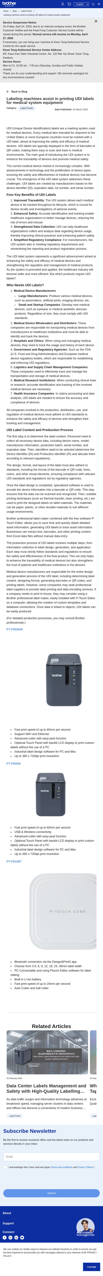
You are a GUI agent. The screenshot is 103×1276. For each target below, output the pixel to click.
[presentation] (28, 1179)
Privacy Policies (85, 1167)
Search (93, 4)
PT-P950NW (15, 629)
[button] (85, 1228)
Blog (15, 11)
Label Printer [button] (26, 108)
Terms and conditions (61, 1167)
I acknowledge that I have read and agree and (51, 1167)
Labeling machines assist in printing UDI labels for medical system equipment (36, 15)
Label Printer (26, 11)
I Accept (91, 1267)
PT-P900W (14, 763)
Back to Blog (19, 91)
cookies (15, 1249)
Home (5, 11)
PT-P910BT (14, 861)
